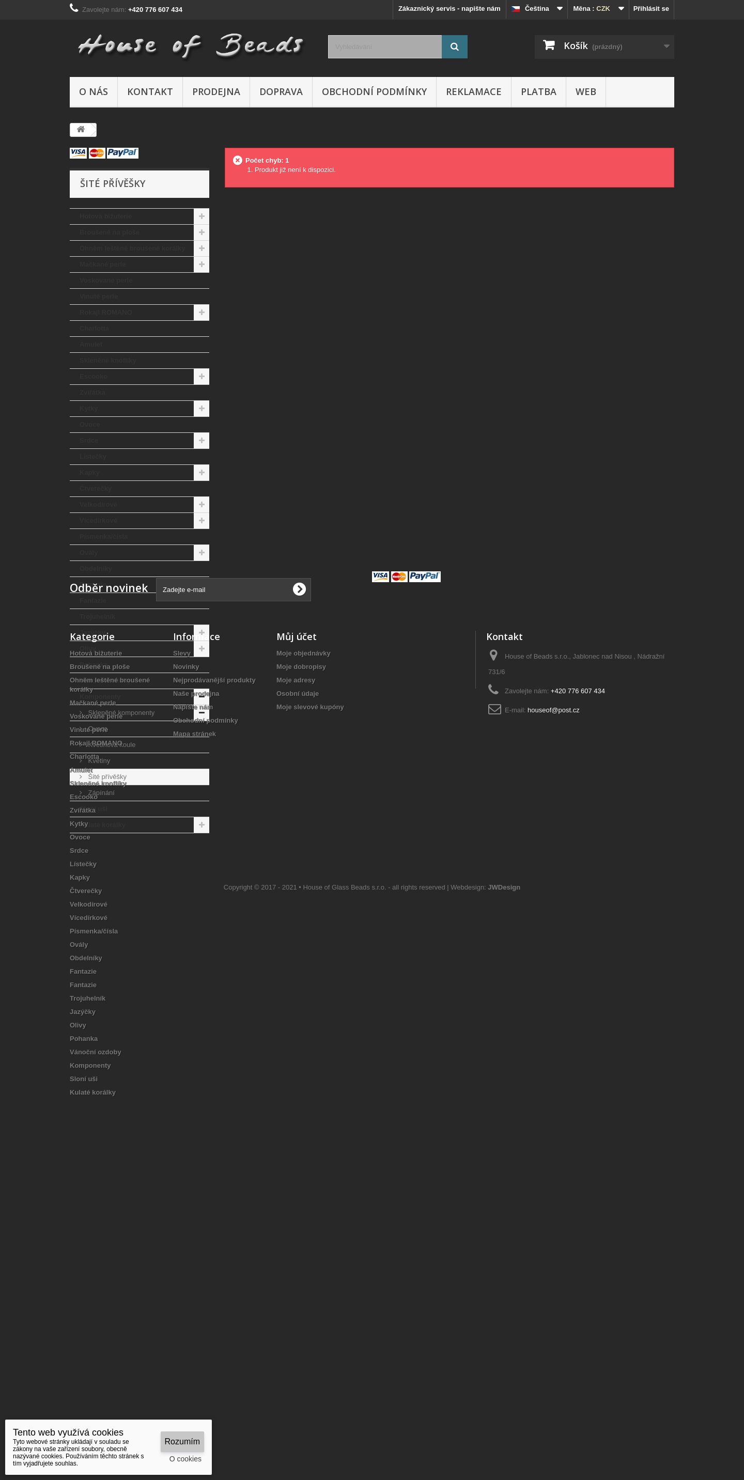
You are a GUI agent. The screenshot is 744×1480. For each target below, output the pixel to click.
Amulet (91, 344)
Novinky (186, 970)
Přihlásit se (651, 8)
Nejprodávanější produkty (214, 983)
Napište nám (193, 1010)
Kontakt (150, 91)
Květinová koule (110, 745)
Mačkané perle (103, 264)
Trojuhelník (97, 616)
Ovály (89, 552)
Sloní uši (93, 809)
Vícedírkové (98, 520)
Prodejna (216, 91)
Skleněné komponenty (120, 712)
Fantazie (93, 584)
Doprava (281, 91)
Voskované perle (106, 280)
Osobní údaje (297, 997)
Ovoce (90, 424)
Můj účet (296, 939)
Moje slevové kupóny (310, 1010)
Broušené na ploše (110, 232)
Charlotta (94, 328)
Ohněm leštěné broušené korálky (132, 248)
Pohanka (93, 664)
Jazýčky (92, 632)
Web (586, 91)
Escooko (93, 376)
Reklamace (474, 91)
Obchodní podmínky (374, 91)
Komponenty (100, 696)
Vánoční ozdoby (105, 680)
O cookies (185, 1459)
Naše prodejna (196, 997)
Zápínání (100, 793)
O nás (93, 91)
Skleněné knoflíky (108, 360)
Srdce (89, 440)
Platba (538, 91)
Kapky (90, 472)
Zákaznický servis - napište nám (449, 8)
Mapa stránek (194, 1037)
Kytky (89, 408)
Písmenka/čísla (104, 536)
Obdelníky (96, 568)
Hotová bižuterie (106, 216)
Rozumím (182, 1441)
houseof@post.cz (554, 1013)
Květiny (98, 761)
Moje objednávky (303, 956)
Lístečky (93, 456)
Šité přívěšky (106, 777)
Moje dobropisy (301, 970)
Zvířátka (92, 392)
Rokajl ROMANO (106, 312)
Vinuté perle (99, 296)
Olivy (88, 648)
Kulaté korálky (103, 825)
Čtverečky (96, 488)
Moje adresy (295, 983)
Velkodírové (98, 504)
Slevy (182, 956)
